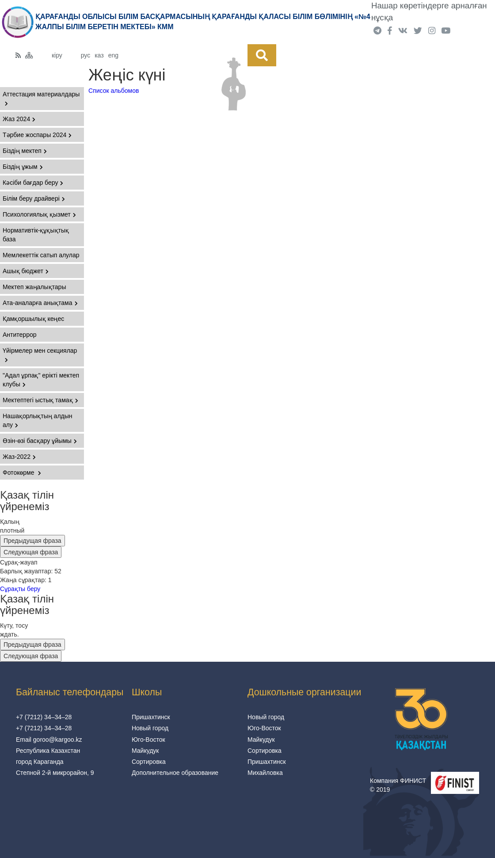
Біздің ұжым (23, 166)
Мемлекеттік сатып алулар (41, 255)
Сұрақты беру (20, 588)
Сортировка (149, 761)
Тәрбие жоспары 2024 (37, 134)
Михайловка (265, 772)
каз (99, 55)
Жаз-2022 (19, 456)
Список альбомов (113, 90)
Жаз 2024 (19, 118)
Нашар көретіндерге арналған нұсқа (429, 11)
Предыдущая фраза (32, 540)
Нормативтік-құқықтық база (36, 235)
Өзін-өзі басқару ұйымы (40, 440)
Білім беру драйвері (34, 198)
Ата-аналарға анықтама (40, 302)
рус (85, 55)
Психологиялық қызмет (39, 214)
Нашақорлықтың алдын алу (37, 420)
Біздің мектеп (25, 150)
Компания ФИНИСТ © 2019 (398, 785)
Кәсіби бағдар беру (33, 182)
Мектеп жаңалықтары (34, 286)
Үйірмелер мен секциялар (40, 354)
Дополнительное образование (175, 772)
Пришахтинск (151, 717)
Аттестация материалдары (41, 98)
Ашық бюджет (26, 271)
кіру (57, 55)
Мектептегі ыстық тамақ (40, 400)
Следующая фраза (31, 552)
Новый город (150, 728)
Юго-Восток (148, 739)
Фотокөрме (22, 472)
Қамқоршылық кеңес (33, 318)
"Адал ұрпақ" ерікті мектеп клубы (41, 380)
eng (113, 55)
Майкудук (145, 750)
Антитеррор (20, 334)
